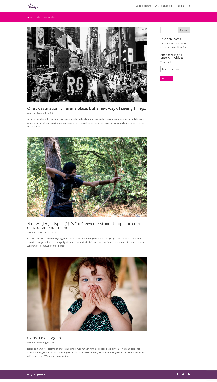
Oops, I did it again (44, 337)
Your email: (165, 62)
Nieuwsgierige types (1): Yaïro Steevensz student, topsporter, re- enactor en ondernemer (85, 225)
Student (38, 17)
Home (29, 17)
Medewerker (49, 17)
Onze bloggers (143, 6)
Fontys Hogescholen (37, 374)
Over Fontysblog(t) (164, 6)
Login (181, 6)
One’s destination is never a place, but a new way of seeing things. (86, 108)
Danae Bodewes (37, 113)
